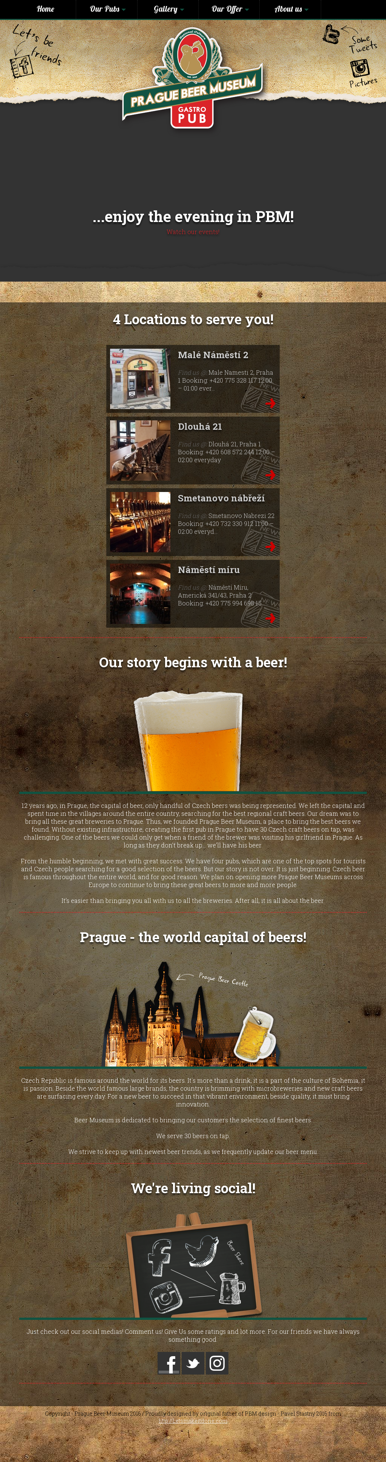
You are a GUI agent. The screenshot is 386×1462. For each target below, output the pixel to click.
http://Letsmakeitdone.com (193, 1420)
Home (45, 9)
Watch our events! (193, 232)
